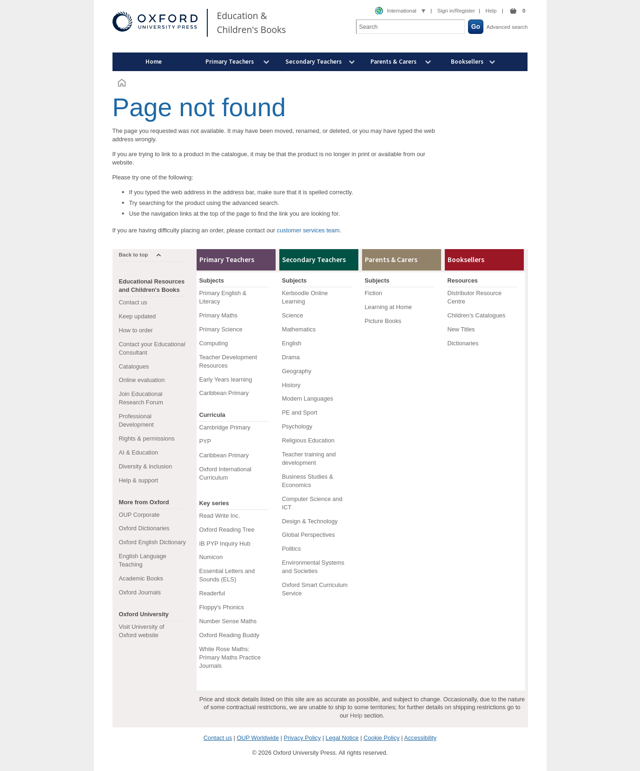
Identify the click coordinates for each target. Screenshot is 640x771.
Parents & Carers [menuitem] (393, 62)
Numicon (211, 557)
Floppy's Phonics (221, 607)
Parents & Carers (391, 259)
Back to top (133, 254)
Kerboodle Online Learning (305, 297)
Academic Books (141, 578)
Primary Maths (218, 315)
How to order (136, 330)
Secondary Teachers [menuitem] (313, 62)
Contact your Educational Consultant (152, 348)
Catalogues (134, 366)
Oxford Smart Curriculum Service (315, 589)
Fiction (374, 293)
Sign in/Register (456, 10)
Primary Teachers (226, 259)
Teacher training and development (309, 458)
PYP (205, 441)
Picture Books (383, 320)
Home (153, 62)
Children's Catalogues (477, 315)
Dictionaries (463, 343)
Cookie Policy (381, 737)
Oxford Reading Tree (227, 529)
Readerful (212, 593)
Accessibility (420, 737)
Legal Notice (342, 737)
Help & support (138, 480)
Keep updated (137, 316)
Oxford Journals (140, 592)
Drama (291, 357)
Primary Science (221, 329)
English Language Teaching (142, 560)
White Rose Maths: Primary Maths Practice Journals (230, 657)
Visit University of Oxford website (142, 631)
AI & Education (138, 452)
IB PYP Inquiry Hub (225, 543)
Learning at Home (388, 306)
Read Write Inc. (219, 515)
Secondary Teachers (314, 259)
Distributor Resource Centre (475, 297)
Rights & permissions (147, 438)
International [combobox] (401, 10)
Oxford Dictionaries (144, 528)
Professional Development (136, 420)
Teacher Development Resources (228, 361)
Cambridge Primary (225, 427)
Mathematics (299, 329)
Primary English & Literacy (223, 297)
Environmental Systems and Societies (313, 566)
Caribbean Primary (224, 392)
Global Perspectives (308, 534)
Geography (296, 371)
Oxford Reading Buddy (229, 635)
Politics (291, 548)
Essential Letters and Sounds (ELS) (227, 575)
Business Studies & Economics (307, 480)
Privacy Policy (302, 737)
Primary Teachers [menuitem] (229, 62)
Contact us (133, 302)
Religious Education (308, 440)
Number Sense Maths (228, 621)
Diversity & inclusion (145, 466)
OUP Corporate (139, 514)
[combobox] (400, 11)
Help (491, 10)
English (292, 343)
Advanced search (507, 27)
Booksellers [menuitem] (467, 62)
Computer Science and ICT (312, 503)
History (291, 385)
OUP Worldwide (258, 737)
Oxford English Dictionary (152, 542)
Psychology (297, 426)
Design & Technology (310, 521)
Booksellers (466, 259)
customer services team (308, 230)
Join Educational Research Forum (141, 398)
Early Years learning (225, 379)
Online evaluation (142, 379)
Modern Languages (307, 398)
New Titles (461, 329)
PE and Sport (299, 412)
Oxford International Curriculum (225, 473)
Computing (213, 343)
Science (293, 315)
